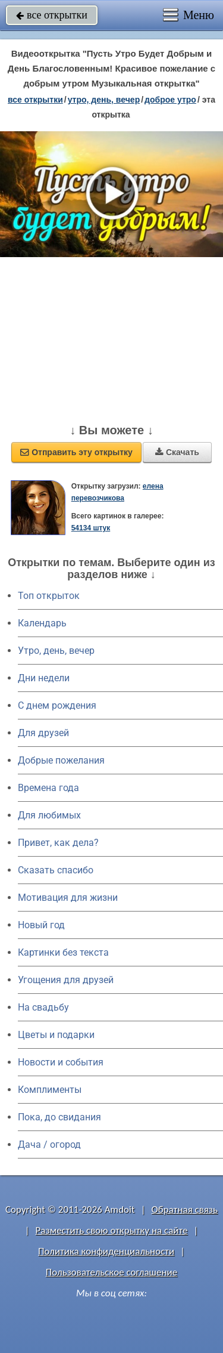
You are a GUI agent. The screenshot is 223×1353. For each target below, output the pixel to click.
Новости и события (60, 1062)
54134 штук (91, 528)
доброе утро (170, 99)
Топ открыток (49, 595)
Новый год (41, 925)
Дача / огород (49, 1144)
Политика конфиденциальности (106, 1251)
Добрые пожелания (61, 760)
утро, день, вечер (104, 99)
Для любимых (49, 815)
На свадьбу (43, 1007)
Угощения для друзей (66, 980)
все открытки (51, 15)
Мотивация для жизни (68, 897)
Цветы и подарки (56, 1034)
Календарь (42, 623)
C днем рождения (57, 705)
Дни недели (44, 678)
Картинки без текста (63, 952)
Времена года (48, 787)
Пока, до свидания (59, 1117)
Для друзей (43, 733)
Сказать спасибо (55, 870)
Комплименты (49, 1089)
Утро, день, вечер (56, 650)
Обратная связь (184, 1209)
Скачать (177, 452)
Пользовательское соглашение (111, 1272)
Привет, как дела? (58, 842)
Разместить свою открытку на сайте (112, 1230)
